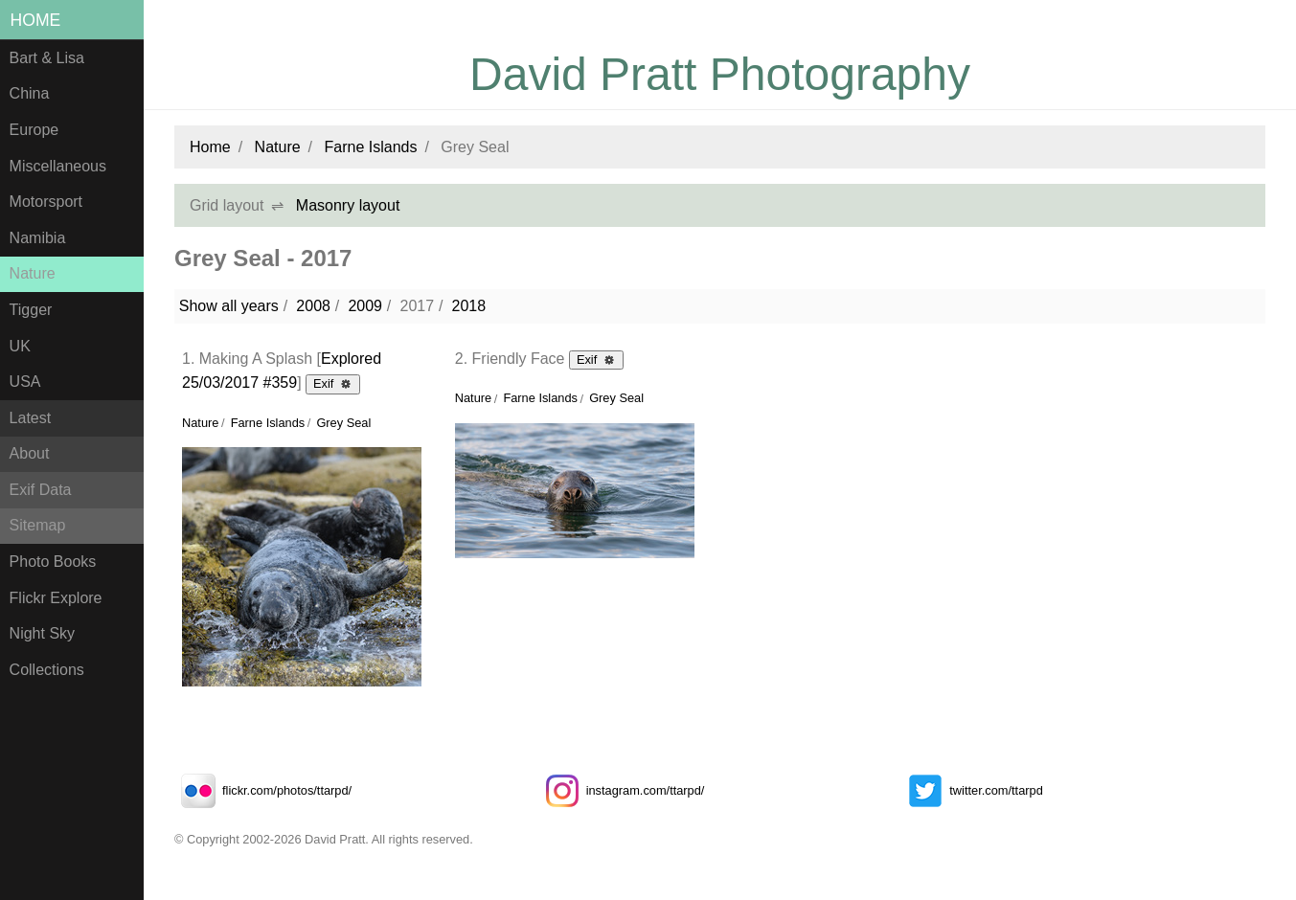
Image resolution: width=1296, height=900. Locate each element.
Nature (33, 273)
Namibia (38, 238)
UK (20, 346)
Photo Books (53, 561)
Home (36, 20)
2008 (313, 306)
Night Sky (42, 633)
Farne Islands (371, 147)
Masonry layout (348, 205)
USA (25, 381)
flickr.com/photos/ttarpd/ (263, 790)
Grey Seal (343, 423)
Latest (31, 418)
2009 (365, 306)
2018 (469, 306)
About (30, 453)
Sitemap (38, 525)
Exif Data (41, 490)
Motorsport (46, 201)
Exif (332, 383)
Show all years (229, 306)
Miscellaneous (58, 166)
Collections (47, 670)
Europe (34, 130)
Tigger (31, 310)
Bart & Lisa (47, 58)
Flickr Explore (56, 598)
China (30, 93)
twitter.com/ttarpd (971, 790)
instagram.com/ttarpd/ (621, 790)
